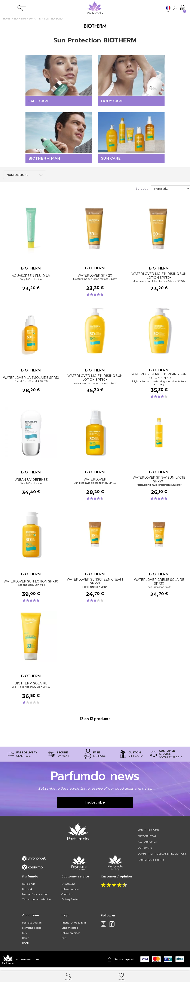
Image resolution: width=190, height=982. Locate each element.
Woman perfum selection (36, 902)
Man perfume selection (35, 896)
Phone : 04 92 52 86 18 (73, 925)
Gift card (27, 891)
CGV (24, 935)
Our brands (28, 886)
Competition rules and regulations (162, 856)
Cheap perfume (148, 832)
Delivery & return (70, 902)
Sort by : (142, 191)
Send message (69, 930)
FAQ (63, 940)
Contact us (67, 896)
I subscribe (95, 805)
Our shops (145, 850)
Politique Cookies (32, 925)
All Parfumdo (147, 844)
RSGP (25, 946)
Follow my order (70, 891)
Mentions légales (31, 930)
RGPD (25, 940)
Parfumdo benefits (151, 862)
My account (68, 886)
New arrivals (147, 838)
